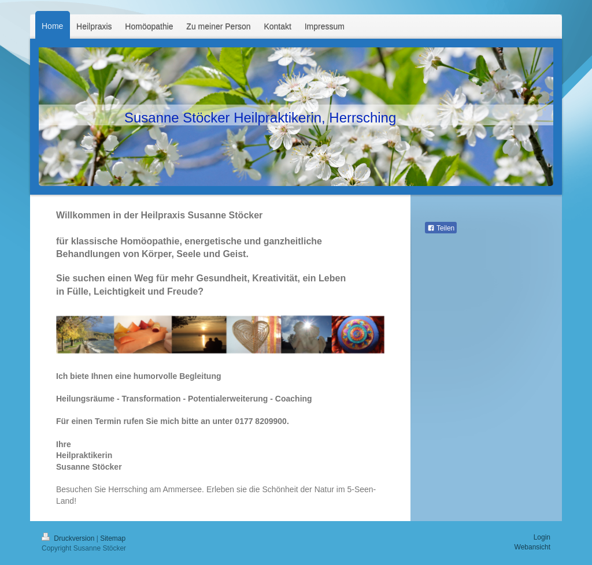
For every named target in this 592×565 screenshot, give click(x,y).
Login (542, 537)
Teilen (440, 228)
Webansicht (532, 547)
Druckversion (69, 538)
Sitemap (112, 538)
